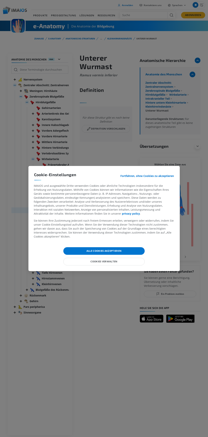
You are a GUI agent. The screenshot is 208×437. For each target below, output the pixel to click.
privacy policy (131, 213)
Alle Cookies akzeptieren (104, 251)
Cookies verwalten (104, 261)
